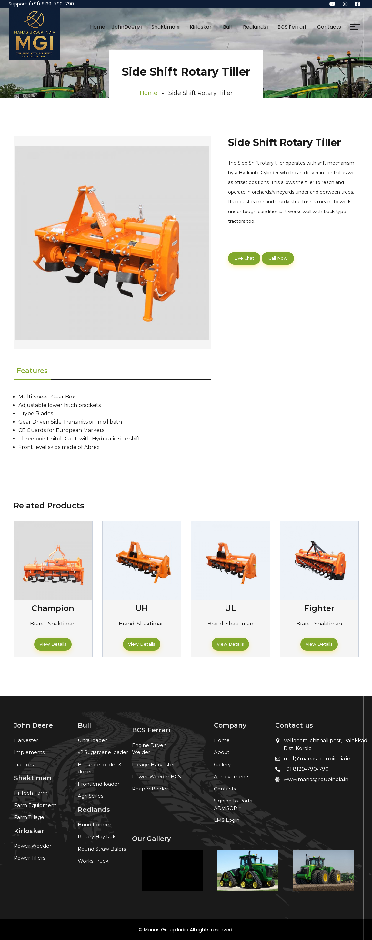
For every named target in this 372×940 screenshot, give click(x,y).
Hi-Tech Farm (30, 793)
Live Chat (244, 258)
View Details (52, 643)
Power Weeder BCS (156, 776)
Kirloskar (201, 27)
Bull (227, 27)
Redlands (254, 27)
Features (32, 371)
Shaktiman (164, 27)
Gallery (222, 764)
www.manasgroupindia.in (316, 779)
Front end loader (98, 784)
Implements (29, 752)
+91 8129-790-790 (306, 769)
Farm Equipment (35, 805)
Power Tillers (29, 858)
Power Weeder (32, 846)
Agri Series (90, 796)
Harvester (26, 740)
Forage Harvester (153, 764)
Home (97, 27)
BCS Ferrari (291, 27)
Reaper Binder (150, 789)
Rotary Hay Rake (98, 836)
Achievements (231, 776)
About (221, 752)
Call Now (277, 258)
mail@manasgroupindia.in (317, 759)
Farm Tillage (29, 817)
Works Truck (93, 861)
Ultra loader (92, 740)
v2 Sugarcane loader (103, 752)
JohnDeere (126, 27)
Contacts (329, 27)
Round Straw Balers (102, 849)
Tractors (24, 764)
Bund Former (94, 824)
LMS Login (226, 820)
